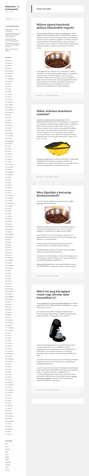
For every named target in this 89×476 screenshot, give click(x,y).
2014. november (9, 416)
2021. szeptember (9, 203)
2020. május (8, 245)
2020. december (9, 226)
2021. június (8, 211)
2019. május (8, 276)
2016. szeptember (9, 359)
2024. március (8, 125)
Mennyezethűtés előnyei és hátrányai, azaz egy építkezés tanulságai (12, 45)
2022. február (8, 190)
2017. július (8, 333)
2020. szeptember (9, 234)
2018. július (8, 302)
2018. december (9, 289)
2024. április (8, 123)
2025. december (9, 71)
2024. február (8, 128)
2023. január (8, 162)
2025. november (9, 73)
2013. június (8, 434)
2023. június (8, 149)
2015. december (9, 382)
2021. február (8, 221)
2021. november (9, 198)
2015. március (8, 405)
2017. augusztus (9, 330)
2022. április (8, 185)
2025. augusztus (9, 81)
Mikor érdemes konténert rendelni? (54, 112)
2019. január (8, 286)
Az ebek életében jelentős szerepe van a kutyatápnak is (54, 33)
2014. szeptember (9, 421)
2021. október (8, 200)
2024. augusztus (9, 112)
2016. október (8, 356)
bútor (6, 446)
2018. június (8, 304)
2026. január (8, 68)
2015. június (8, 398)
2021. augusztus (9, 206)
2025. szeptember (9, 78)
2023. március (8, 156)
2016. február (8, 377)
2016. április (8, 372)
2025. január (8, 99)
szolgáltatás (8, 462)
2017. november (9, 322)
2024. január (8, 130)
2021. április (8, 216)
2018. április (8, 309)
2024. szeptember (9, 110)
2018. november (9, 291)
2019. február (8, 283)
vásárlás (7, 470)
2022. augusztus (9, 174)
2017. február (8, 346)
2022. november (9, 167)
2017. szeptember (9, 328)
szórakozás (8, 465)
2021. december (9, 195)
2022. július (8, 177)
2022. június (8, 180)
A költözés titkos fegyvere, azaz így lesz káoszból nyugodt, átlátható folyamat (12, 35)
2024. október (8, 107)
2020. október (8, 232)
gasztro (7, 454)
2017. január (8, 348)
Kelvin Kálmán (49, 95)
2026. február (8, 65)
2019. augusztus (9, 268)
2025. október (8, 76)
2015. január (8, 411)
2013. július (8, 431)
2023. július (8, 146)
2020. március (8, 250)
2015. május (8, 400)
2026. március (8, 63)
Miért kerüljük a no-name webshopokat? (11, 30)
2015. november (9, 385)
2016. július (8, 364)
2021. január (8, 224)
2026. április (8, 60)
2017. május (8, 338)
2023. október (8, 138)
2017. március (8, 343)
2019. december (9, 257)
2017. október (8, 325)
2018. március (8, 312)
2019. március (8, 281)
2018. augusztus (9, 299)
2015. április (8, 403)
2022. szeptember (9, 172)
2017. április (8, 340)
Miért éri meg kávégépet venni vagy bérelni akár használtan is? (53, 294)
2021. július (8, 208)
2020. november (9, 229)
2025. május (8, 89)
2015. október (8, 387)
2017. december (9, 320)
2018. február (8, 315)
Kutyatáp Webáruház (43, 264)
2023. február (8, 159)
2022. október (8, 169)
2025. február (8, 97)
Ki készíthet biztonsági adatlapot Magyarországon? (12, 40)
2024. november (9, 104)
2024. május (8, 120)
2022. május (8, 182)
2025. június (8, 86)
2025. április (8, 91)
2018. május (8, 307)
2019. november (9, 260)
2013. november (9, 429)
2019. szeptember (9, 265)
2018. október (8, 294)
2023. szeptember (9, 141)
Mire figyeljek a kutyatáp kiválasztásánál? (54, 194)
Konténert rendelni (43, 159)
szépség (7, 459)
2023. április (8, 154)
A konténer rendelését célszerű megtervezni (50, 120)
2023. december (9, 133)
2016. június (8, 366)
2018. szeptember (9, 296)
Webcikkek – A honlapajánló (12, 7)
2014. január (8, 426)
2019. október (8, 263)
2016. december (9, 351)
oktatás (7, 457)
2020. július (8, 239)
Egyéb (6, 452)
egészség (7, 449)
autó (6, 444)
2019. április (8, 278)
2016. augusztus (9, 361)
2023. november (9, 136)
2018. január (8, 317)
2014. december (9, 413)
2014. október (8, 418)
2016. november (9, 353)
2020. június (8, 242)
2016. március (8, 374)
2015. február (8, 408)
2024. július (8, 115)
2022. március (8, 187)
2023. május (8, 151)
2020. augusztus (9, 237)
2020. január (8, 255)
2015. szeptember (9, 390)
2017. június (8, 335)
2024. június (8, 117)
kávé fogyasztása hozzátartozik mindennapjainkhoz (54, 303)
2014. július (8, 423)
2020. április (8, 247)
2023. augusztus (9, 143)
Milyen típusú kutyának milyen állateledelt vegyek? (55, 26)
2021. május (8, 213)
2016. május (8, 369)
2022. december (9, 164)
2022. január (8, 193)
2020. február (8, 252)
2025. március (8, 94)
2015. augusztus (9, 392)
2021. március (8, 219)
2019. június (8, 273)
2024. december (9, 102)
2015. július (8, 395)
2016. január (8, 379)
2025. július (8, 84)
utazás (6, 467)
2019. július (8, 270)
